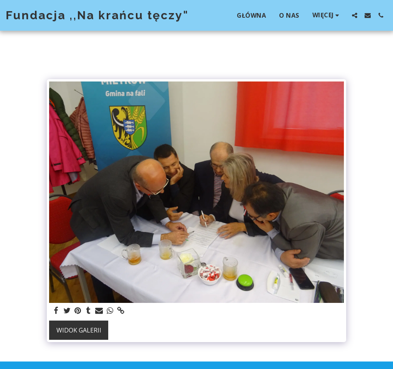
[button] (354, 15)
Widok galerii (78, 330)
